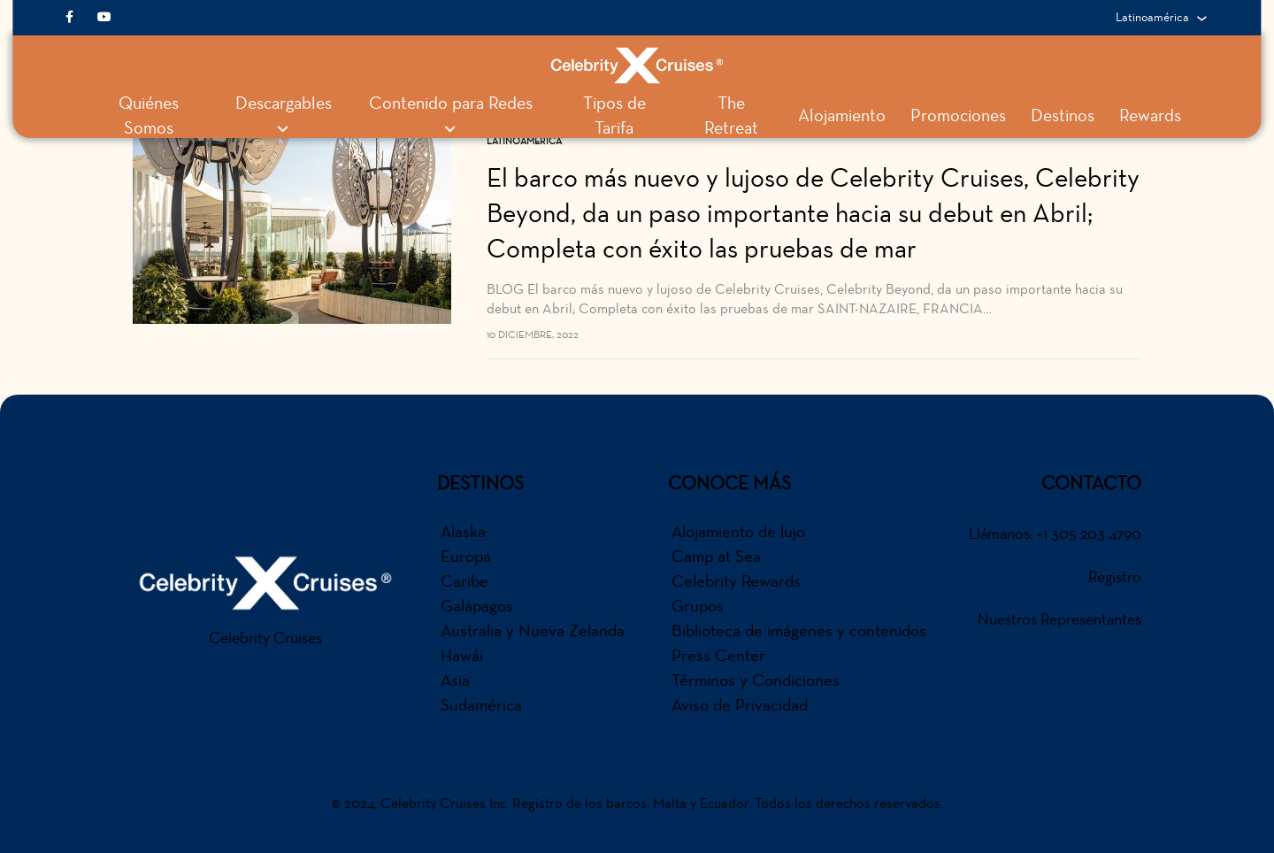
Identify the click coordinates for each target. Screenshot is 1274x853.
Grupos (698, 605)
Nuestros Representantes (1059, 619)
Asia (455, 679)
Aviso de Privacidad (740, 704)
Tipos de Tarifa (614, 115)
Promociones (958, 115)
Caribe (464, 580)
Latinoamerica (524, 140)
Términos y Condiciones (756, 679)
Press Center (718, 654)
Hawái (462, 654)
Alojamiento (842, 115)
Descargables (283, 114)
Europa (466, 555)
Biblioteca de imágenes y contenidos (799, 630)
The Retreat (731, 115)
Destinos (1062, 115)
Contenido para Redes (451, 114)
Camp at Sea (716, 555)
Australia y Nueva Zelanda (533, 630)
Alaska (463, 531)
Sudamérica (481, 704)
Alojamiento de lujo (738, 531)
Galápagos (477, 605)
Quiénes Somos (149, 115)
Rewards (1150, 115)
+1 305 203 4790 (1089, 533)
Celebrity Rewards (736, 580)
